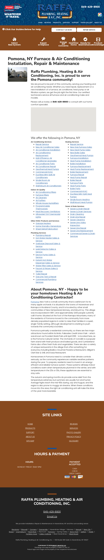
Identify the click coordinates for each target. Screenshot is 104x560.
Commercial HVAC (44, 172)
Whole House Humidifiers (47, 203)
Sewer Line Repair (78, 228)
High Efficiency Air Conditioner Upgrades (46, 159)
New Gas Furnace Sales (81, 147)
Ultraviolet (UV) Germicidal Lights (48, 215)
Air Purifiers (40, 200)
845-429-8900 (52, 511)
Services (66, 23)
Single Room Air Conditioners (43, 181)
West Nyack (73, 534)
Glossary (73, 441)
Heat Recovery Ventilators (48, 211)
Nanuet (78, 529)
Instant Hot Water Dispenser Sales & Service (47, 261)
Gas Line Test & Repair (46, 276)
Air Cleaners (41, 197)
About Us (98, 23)
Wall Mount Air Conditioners (48, 185)
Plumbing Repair (43, 235)
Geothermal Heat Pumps (47, 169)
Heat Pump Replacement (82, 169)
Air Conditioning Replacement (43, 154)
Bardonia (15, 529)
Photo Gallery (86, 23)
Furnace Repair (77, 174)
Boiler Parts (75, 188)
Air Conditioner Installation (48, 150)
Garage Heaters (43, 223)
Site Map (30, 441)
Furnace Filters (42, 195)
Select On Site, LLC (59, 545)
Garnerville (43, 529)
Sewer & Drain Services (80, 211)
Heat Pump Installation (80, 161)
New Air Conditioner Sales (47, 147)
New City (87, 529)
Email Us (52, 516)
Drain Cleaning (77, 214)
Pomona (35, 301)
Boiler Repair (76, 180)
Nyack (11, 532)
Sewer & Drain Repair (79, 208)
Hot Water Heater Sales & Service (47, 239)
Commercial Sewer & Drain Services (82, 235)
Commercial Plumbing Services (46, 281)
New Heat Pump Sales (80, 150)
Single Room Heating (80, 199)
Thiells (91, 532)
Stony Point (74, 532)
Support (75, 23)
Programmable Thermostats (43, 207)
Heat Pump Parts (78, 185)
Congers (33, 529)
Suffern (83, 532)
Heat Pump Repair (78, 177)
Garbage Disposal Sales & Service (48, 245)
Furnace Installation (79, 158)
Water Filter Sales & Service (48, 265)
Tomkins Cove (31, 534)
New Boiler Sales (77, 152)
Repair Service (42, 144)
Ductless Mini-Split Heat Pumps (81, 195)
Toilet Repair (41, 274)
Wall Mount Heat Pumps (81, 202)
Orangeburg (21, 532)
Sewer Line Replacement (81, 230)
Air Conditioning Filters (46, 192)
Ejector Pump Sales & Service (45, 256)
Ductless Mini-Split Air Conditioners (45, 176)
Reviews (47, 23)
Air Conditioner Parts (45, 163)
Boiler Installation (78, 163)
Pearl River (32, 532)
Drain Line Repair (77, 217)
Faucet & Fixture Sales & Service (47, 270)
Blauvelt (24, 529)
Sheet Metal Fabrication (47, 229)
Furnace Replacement (80, 166)
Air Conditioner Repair (46, 166)
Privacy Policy (74, 436)
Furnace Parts (76, 183)
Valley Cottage (45, 534)
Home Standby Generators (48, 226)
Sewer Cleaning (77, 219)
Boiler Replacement (79, 172)
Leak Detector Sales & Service (46, 250)
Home (40, 23)
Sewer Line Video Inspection (78, 224)
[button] (64, 30)
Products (57, 23)
